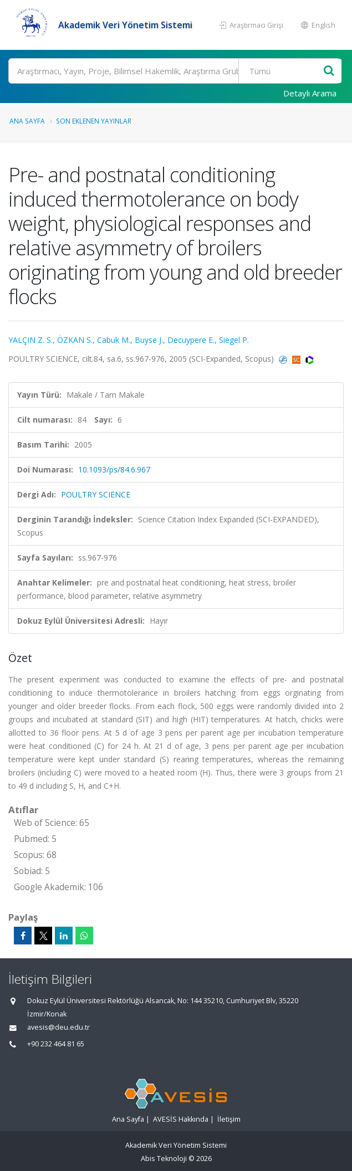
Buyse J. (149, 340)
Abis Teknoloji (164, 1158)
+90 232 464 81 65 (55, 1044)
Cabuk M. (113, 340)
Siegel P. (234, 340)
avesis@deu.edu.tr (58, 1027)
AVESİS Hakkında (180, 1119)
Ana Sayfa (27, 120)
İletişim (229, 1119)
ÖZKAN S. (75, 340)
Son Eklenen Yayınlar (93, 120)
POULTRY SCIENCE (95, 494)
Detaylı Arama (309, 93)
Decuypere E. (191, 340)
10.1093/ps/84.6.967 (114, 469)
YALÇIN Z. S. (30, 340)
